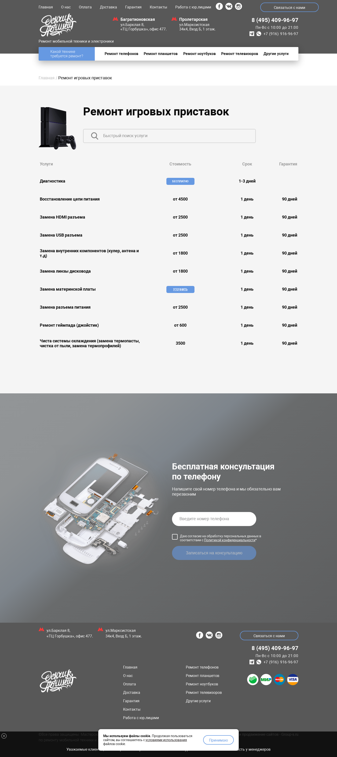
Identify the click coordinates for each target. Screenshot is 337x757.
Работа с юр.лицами (193, 7)
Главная (46, 7)
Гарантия (133, 7)
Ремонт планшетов (202, 675)
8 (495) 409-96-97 (275, 20)
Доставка (108, 7)
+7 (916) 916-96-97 (281, 34)
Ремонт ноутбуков (202, 684)
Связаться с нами (290, 7)
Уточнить (180, 289)
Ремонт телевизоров (204, 692)
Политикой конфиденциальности (229, 540)
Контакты (158, 7)
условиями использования (166, 739)
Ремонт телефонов (202, 667)
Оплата (85, 7)
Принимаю (218, 739)
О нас (66, 7)
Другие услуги (198, 701)
